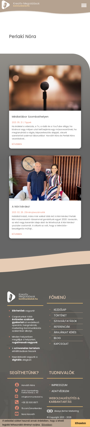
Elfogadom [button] (80, 423)
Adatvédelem (60, 391)
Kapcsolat (61, 344)
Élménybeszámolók (35, 212)
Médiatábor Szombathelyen (30, 116)
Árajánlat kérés (65, 332)
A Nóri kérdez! (21, 206)
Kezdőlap (60, 310)
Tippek (28, 122)
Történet (60, 315)
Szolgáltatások (65, 321)
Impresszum (59, 385)
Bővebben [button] (47, 424)
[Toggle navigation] (84, 5)
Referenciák (62, 327)
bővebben (17, 144)
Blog (57, 338)
